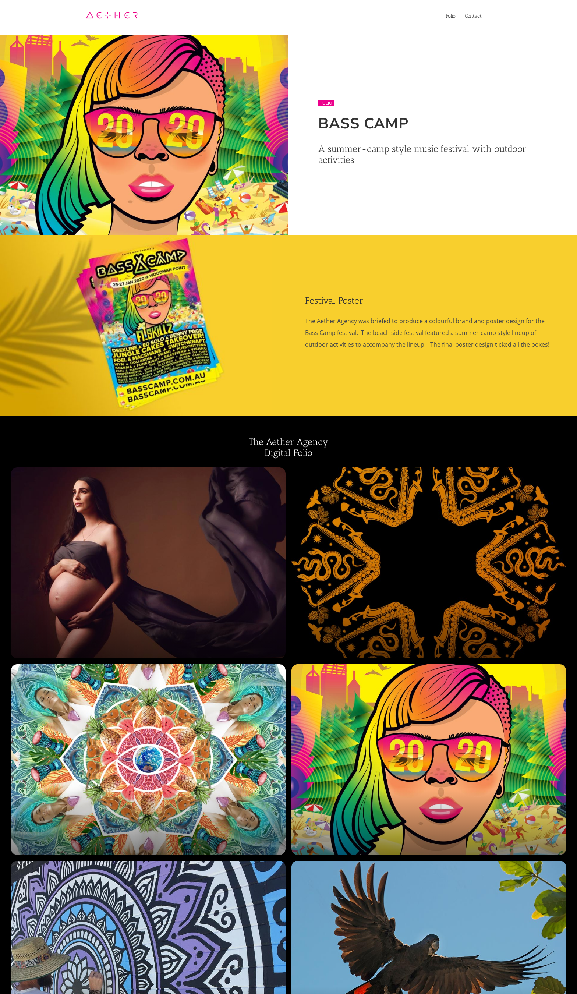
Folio (326, 103)
